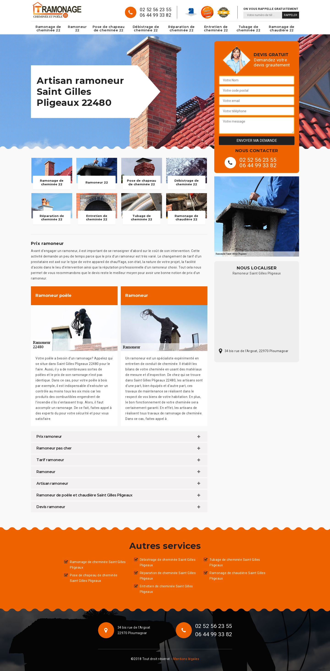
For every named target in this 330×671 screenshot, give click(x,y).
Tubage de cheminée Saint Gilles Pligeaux (234, 562)
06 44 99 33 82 (155, 15)
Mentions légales (186, 659)
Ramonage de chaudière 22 (281, 28)
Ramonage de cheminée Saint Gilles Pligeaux (98, 564)
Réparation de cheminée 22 (181, 28)
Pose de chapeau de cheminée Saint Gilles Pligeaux (94, 578)
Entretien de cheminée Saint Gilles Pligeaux (166, 589)
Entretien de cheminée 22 (216, 28)
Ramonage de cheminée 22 (48, 28)
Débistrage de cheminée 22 (146, 28)
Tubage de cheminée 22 (248, 28)
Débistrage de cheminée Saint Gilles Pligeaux (168, 562)
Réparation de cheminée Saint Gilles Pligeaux (168, 575)
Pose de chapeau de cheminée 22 (109, 28)
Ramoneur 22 (77, 28)
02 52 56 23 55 (155, 9)
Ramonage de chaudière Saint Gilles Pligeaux (237, 575)
